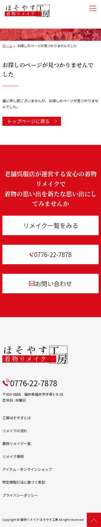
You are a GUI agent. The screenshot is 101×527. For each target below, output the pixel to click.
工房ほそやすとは (16, 417)
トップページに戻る (28, 121)
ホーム (7, 45)
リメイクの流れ (14, 430)
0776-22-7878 (50, 254)
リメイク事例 (13, 456)
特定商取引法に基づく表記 (23, 482)
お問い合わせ (50, 283)
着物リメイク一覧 (16, 443)
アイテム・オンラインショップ (27, 469)
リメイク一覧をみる (50, 225)
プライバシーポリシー (20, 495)
